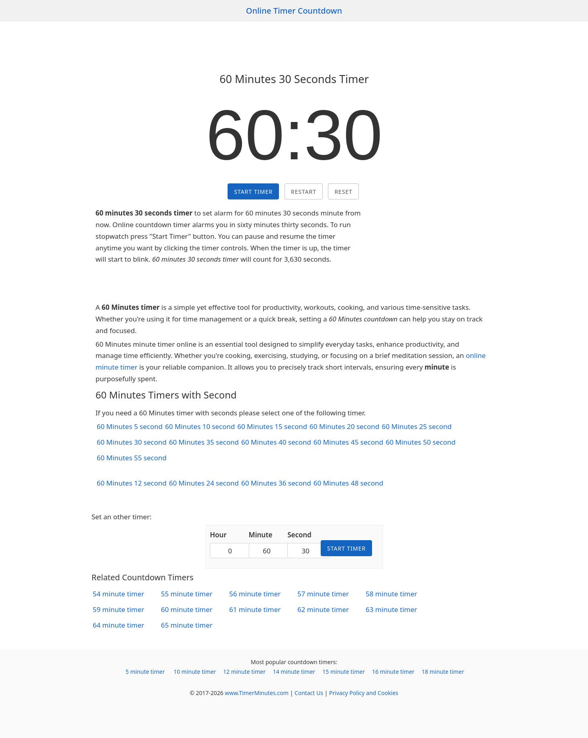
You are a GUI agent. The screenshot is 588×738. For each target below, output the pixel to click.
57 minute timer (323, 593)
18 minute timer (443, 671)
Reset (343, 191)
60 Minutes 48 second (348, 483)
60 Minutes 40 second (276, 442)
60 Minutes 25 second (417, 426)
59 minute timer (118, 609)
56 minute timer (255, 593)
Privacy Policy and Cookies (363, 693)
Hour (218, 534)
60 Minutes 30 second (132, 442)
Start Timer (253, 191)
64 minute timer (118, 625)
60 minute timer (186, 609)
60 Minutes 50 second (421, 442)
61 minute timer (255, 609)
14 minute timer (294, 671)
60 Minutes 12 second (132, 483)
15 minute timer (343, 671)
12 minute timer (244, 671)
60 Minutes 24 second (204, 483)
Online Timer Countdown (294, 10)
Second (299, 534)
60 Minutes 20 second (344, 426)
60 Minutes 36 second (276, 483)
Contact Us (309, 693)
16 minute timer (393, 671)
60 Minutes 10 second (200, 426)
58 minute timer (391, 593)
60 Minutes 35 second (204, 442)
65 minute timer (186, 625)
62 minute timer (323, 609)
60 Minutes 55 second (132, 457)
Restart (303, 191)
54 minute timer (118, 593)
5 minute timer (145, 671)
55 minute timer (186, 593)
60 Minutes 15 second (272, 426)
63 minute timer (391, 609)
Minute (261, 534)
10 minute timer (194, 671)
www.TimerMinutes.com (257, 693)
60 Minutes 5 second (130, 426)
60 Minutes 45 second (348, 442)
